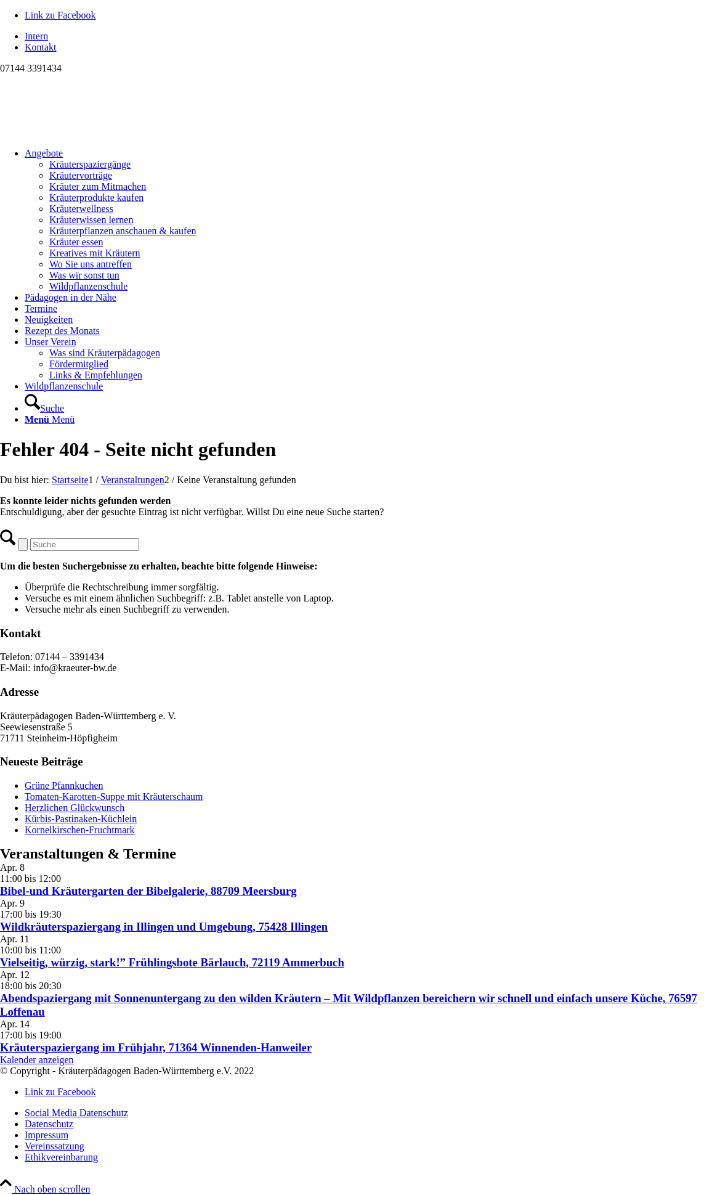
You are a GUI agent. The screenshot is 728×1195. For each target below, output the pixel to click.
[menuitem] (376, 36)
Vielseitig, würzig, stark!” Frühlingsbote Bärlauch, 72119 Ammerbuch (172, 962)
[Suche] (44, 408)
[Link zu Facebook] (60, 15)
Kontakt (41, 47)
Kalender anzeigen (36, 1059)
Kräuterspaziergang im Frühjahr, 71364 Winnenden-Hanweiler (156, 1047)
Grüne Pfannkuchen (64, 785)
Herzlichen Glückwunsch (74, 807)
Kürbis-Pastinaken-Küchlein (81, 819)
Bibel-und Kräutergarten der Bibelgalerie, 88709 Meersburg (148, 890)
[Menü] (50, 419)
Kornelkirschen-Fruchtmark (80, 830)
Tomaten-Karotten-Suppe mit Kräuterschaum (114, 796)
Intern (36, 36)
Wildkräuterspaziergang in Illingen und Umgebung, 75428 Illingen (164, 926)
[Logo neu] (92, 132)
